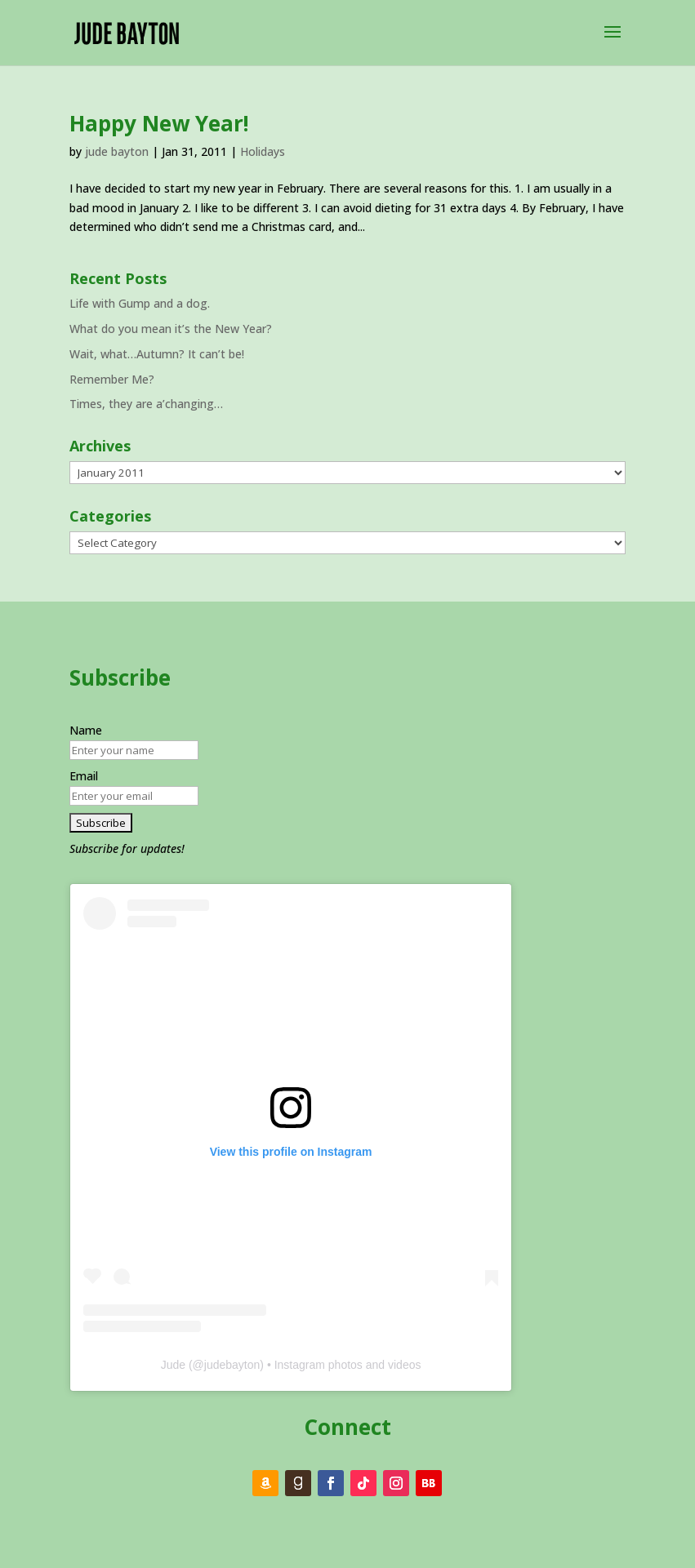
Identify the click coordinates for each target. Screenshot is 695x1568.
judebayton (232, 1364)
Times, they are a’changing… (146, 403)
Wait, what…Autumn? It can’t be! (156, 354)
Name (85, 730)
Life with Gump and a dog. (139, 303)
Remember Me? (111, 379)
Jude (173, 1364)
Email (83, 776)
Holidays (262, 151)
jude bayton (117, 151)
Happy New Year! (159, 123)
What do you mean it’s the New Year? (170, 328)
